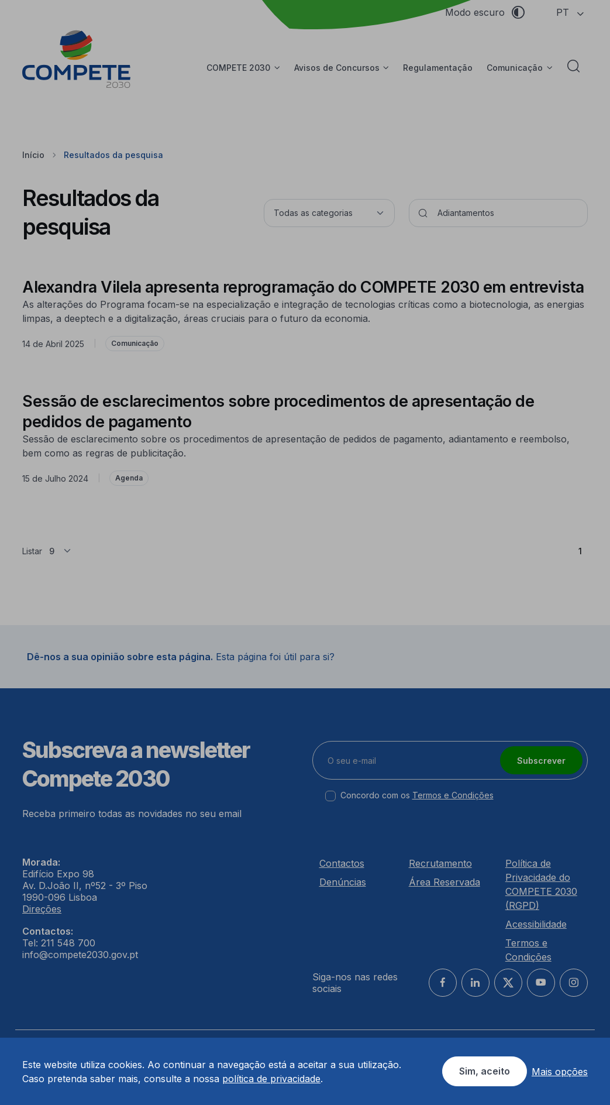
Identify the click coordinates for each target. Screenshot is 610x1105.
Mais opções (560, 1071)
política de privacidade (271, 1079)
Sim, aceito (484, 1071)
